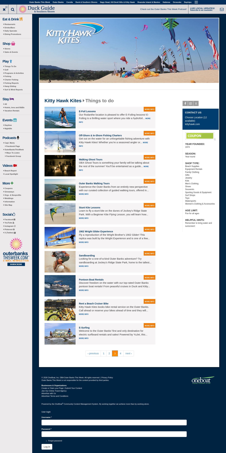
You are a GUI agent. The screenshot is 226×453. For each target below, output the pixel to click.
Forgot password (55, 441)
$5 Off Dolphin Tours (201, 136)
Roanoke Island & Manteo (148, 2)
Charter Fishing (11, 80)
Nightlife (8, 129)
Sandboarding (87, 255)
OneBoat (59, 404)
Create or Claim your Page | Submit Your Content (61, 388)
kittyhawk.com (192, 124)
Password (46, 429)
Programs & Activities (14, 73)
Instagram (10, 226)
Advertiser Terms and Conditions (54, 396)
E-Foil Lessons (87, 111)
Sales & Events (11, 52)
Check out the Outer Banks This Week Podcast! (163, 9)
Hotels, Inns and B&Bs (14, 107)
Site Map (8, 205)
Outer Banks (58, 2)
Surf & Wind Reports (14, 90)
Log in (47, 446)
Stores (7, 49)
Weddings (9, 198)
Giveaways (9, 192)
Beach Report (11, 171)
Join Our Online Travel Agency (54, 391)
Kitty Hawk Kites (63, 100)
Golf (6, 70)
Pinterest (10, 229)
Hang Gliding (10, 86)
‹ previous (93, 353)
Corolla (69, 2)
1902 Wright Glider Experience (96, 231)
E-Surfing (84, 327)
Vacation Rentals (12, 111)
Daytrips (187, 2)
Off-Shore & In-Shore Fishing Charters (100, 135)
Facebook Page (13, 146)
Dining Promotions (13, 34)
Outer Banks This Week (39, 2)
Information (10, 202)
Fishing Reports (12, 83)
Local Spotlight (11, 174)
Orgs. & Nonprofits (13, 195)
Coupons (9, 188)
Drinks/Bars (10, 28)
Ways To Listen (13, 153)
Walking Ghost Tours (90, 159)
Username (46, 417)
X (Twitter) (10, 233)
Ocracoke (177, 2)
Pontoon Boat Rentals (91, 279)
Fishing (8, 76)
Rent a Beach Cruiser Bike (93, 303)
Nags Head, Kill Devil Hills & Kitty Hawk (117, 2)
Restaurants (10, 24)
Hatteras (166, 2)
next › (128, 353)
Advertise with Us (48, 393)
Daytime (8, 125)
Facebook (10, 219)
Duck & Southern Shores (86, 2)
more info (149, 109)
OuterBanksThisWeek (14, 150)
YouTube (9, 223)
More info (84, 194)
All (6, 104)
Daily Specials (11, 31)
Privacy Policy (107, 378)
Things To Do (10, 66)
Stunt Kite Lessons (89, 207)
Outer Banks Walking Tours (94, 183)
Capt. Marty (10, 143)
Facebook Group (13, 156)
